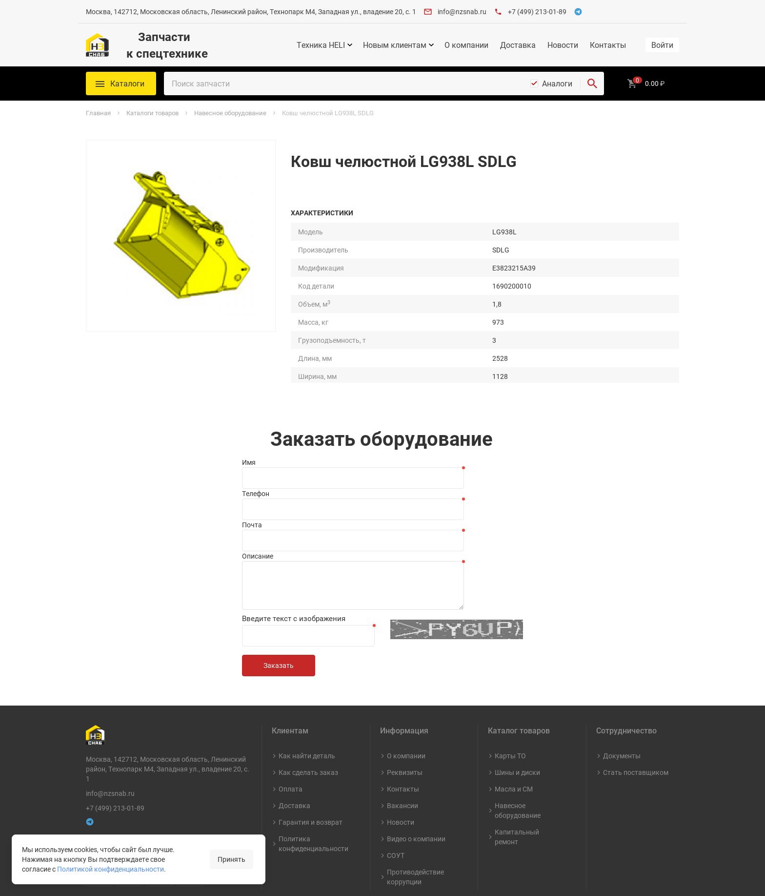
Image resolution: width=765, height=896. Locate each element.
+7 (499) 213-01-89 (537, 11)
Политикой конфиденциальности (110, 869)
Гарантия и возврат (310, 771)
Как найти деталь (307, 704)
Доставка (518, 45)
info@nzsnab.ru (462, 11)
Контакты (608, 45)
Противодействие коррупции (415, 825)
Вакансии (402, 754)
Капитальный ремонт (517, 785)
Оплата (290, 738)
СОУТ (395, 804)
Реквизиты (405, 721)
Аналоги (557, 83)
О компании (466, 45)
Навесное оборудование (518, 759)
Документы (622, 704)
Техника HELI (321, 45)
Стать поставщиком (635, 721)
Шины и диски (517, 721)
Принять (231, 859)
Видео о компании (416, 787)
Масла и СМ (514, 738)
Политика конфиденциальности (313, 792)
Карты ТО (510, 704)
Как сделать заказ (308, 721)
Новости (562, 45)
